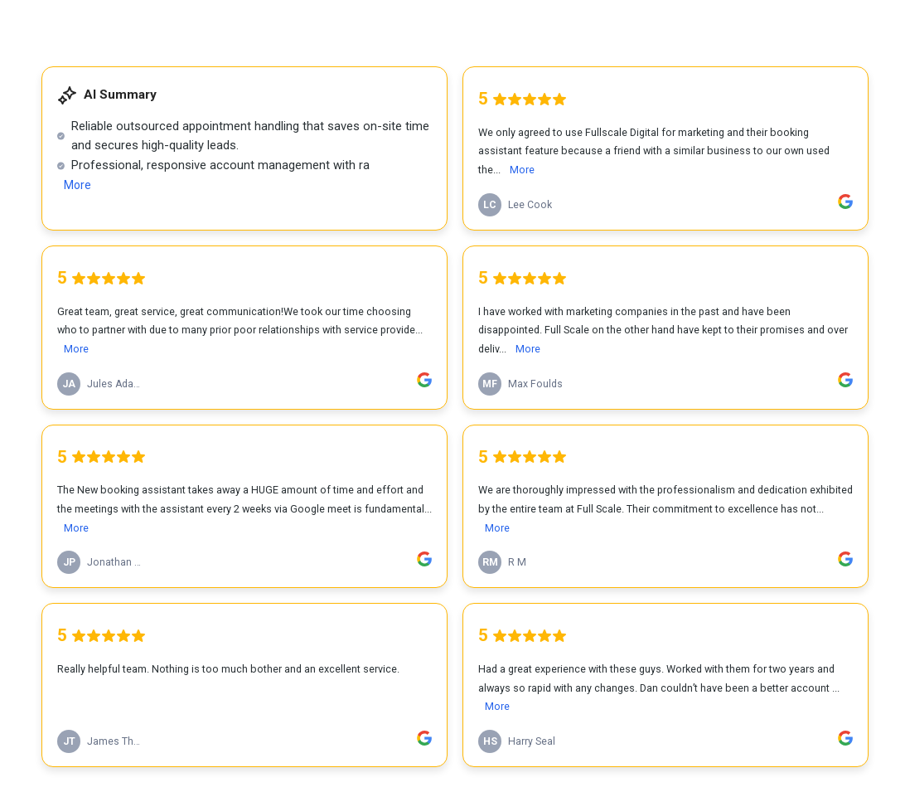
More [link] (77, 185)
